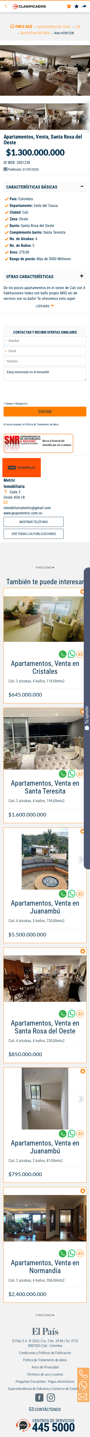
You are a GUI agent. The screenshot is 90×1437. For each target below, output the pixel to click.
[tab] (45, 187)
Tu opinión (87, 718)
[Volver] (7, 6)
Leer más (42, 306)
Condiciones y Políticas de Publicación (45, 1353)
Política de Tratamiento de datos (42, 424)
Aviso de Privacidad (45, 1367)
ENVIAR (45, 411)
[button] (45, 187)
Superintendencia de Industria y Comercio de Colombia (45, 1389)
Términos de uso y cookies (45, 1374)
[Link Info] (45, 676)
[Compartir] (84, 6)
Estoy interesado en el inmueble (45, 374)
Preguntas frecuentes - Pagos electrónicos (45, 1381)
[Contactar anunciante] (80, 656)
